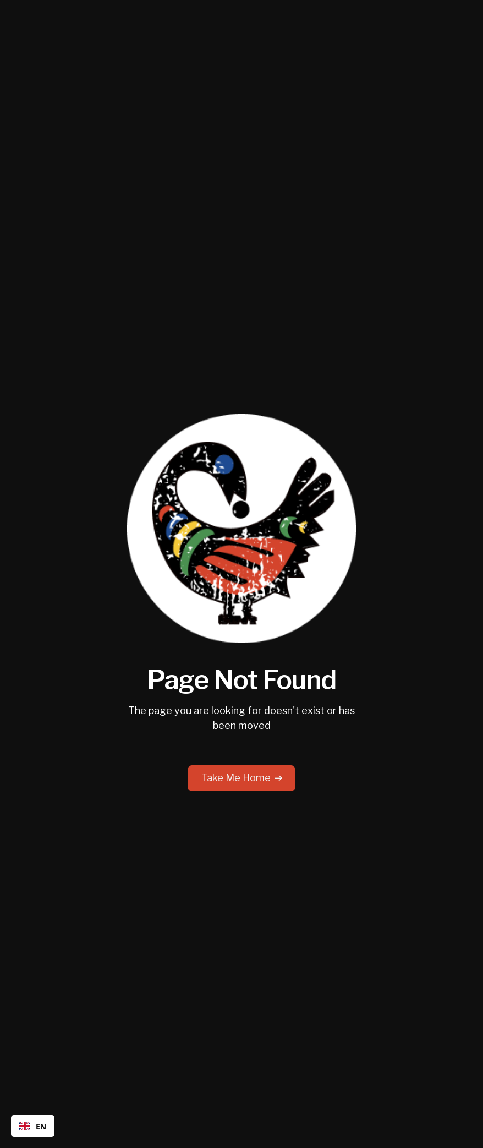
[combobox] (32, 1126)
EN (32, 1126)
